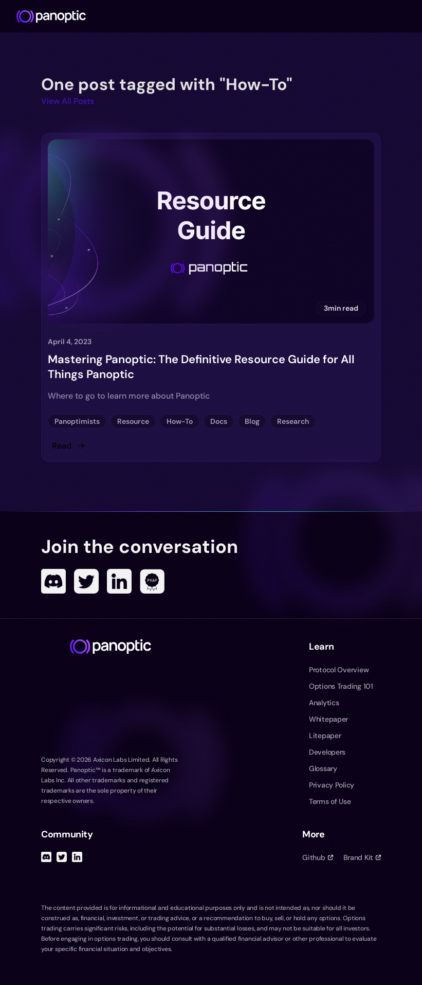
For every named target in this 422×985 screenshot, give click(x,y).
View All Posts (67, 101)
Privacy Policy (331, 785)
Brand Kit (362, 857)
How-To (180, 421)
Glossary (323, 768)
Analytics (324, 702)
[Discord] (53, 581)
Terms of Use (330, 801)
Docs (218, 421)
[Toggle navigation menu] (410, 16)
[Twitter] (86, 581)
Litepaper (325, 735)
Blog (252, 421)
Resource (133, 421)
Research (293, 421)
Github (317, 857)
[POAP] (152, 581)
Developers (327, 752)
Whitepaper (328, 719)
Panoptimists (77, 421)
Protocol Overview (339, 669)
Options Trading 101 (341, 686)
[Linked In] (119, 581)
